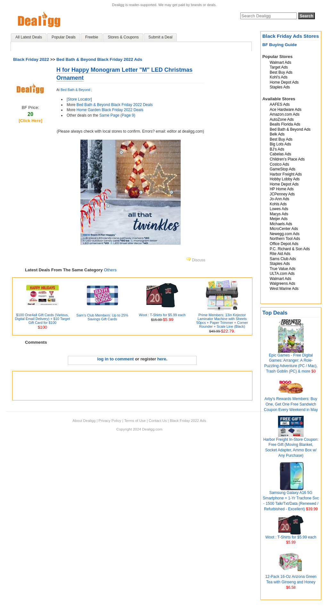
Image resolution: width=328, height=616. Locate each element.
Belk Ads (277, 134)
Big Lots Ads (280, 144)
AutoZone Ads (282, 119)
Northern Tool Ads (285, 238)
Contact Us (158, 421)
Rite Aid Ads (280, 253)
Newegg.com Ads (284, 234)
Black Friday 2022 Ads (188, 421)
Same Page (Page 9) (117, 115)
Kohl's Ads (278, 77)
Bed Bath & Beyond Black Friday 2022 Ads (99, 59)
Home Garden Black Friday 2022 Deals (110, 110)
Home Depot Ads (284, 82)
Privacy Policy (110, 421)
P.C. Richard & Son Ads (290, 249)
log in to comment (115, 359)
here (161, 359)
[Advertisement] (132, 385)
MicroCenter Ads (284, 228)
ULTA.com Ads (282, 273)
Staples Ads (280, 87)
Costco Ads (279, 164)
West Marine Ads (284, 288)
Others (110, 269)
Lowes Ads (279, 209)
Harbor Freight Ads (286, 174)
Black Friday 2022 (31, 59)
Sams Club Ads (283, 259)
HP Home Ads (282, 189)
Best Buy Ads (281, 72)
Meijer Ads (279, 219)
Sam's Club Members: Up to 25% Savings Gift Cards (102, 317)
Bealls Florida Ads (285, 124)
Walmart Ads (280, 62)
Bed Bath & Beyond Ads (290, 129)
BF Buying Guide (279, 44)
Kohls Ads (278, 204)
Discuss (195, 260)
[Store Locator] (79, 99)
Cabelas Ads (280, 154)
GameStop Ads (282, 169)
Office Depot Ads (284, 244)
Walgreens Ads (282, 283)
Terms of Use (135, 421)
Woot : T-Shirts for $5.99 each (291, 537)
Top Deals (275, 313)
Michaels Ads (281, 224)
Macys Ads (279, 214)
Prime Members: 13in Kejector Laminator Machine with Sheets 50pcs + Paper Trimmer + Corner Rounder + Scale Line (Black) (222, 320)
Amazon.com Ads (284, 114)
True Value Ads (282, 269)
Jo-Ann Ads (279, 199)
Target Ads (279, 67)
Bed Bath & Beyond (75, 90)
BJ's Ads (277, 149)
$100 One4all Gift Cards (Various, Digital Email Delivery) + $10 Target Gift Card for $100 (42, 318)
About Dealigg (84, 421)
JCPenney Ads (282, 194)
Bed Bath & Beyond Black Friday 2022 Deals (115, 105)
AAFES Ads (280, 104)
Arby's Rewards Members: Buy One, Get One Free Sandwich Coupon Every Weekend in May (291, 404)
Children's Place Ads (287, 159)
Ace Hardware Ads (285, 109)
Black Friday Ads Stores (290, 36)
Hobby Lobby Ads (285, 179)
